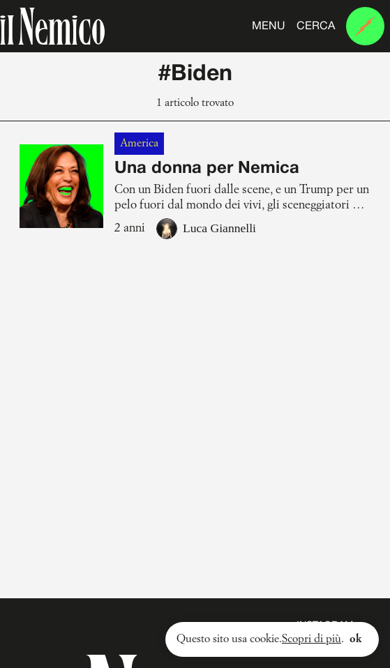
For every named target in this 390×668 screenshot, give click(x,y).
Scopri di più (311, 639)
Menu (268, 26)
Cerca (316, 26)
